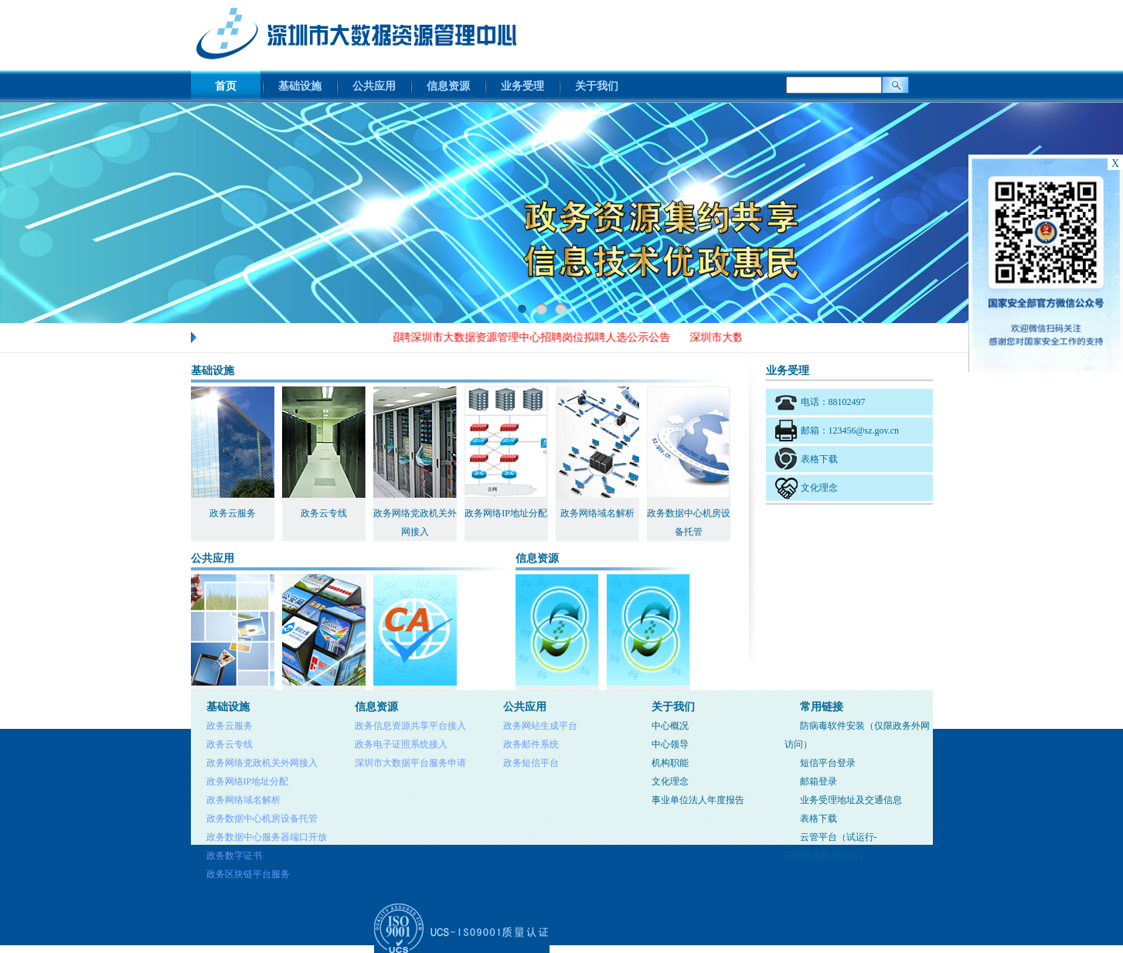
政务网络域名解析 (243, 800)
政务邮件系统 (531, 744)
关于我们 (596, 86)
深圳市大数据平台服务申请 (410, 762)
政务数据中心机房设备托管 (262, 818)
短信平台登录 (828, 762)
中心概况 (670, 725)
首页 (226, 86)
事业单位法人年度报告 (698, 800)
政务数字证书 (234, 855)
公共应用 (374, 86)
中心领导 (670, 744)
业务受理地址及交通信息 (851, 800)
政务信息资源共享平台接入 (410, 725)
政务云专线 (229, 744)
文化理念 (819, 487)
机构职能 (670, 762)
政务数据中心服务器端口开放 (266, 837)
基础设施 (300, 86)
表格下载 (819, 459)
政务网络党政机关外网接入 (262, 762)
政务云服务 (229, 725)
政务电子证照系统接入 (401, 744)
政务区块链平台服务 (248, 874)
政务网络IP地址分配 (247, 781)
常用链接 (821, 707)
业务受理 (522, 86)
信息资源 (448, 86)
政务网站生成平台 (540, 725)
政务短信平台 (531, 762)
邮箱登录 (818, 781)
